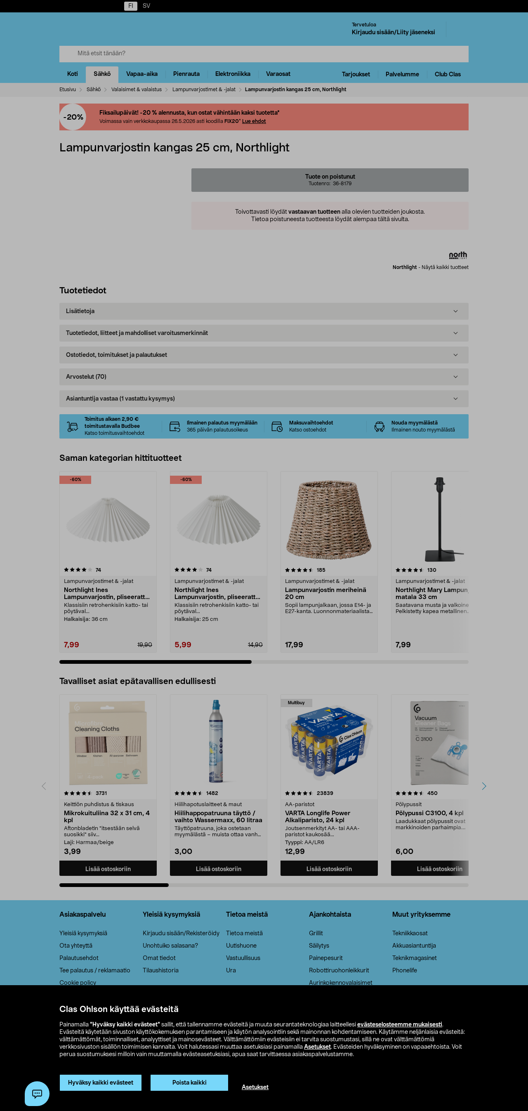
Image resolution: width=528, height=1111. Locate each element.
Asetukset (317, 1047)
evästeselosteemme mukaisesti (399, 1025)
